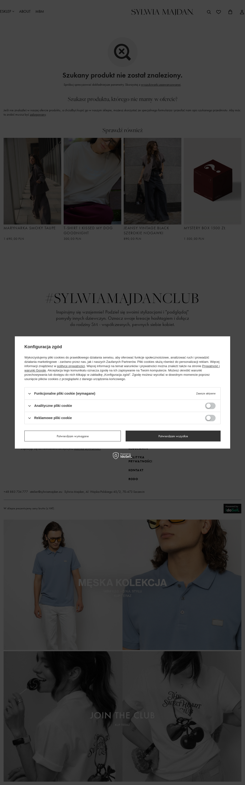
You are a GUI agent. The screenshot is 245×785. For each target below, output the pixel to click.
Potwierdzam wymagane (73, 436)
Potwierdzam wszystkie (173, 436)
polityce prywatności (71, 366)
